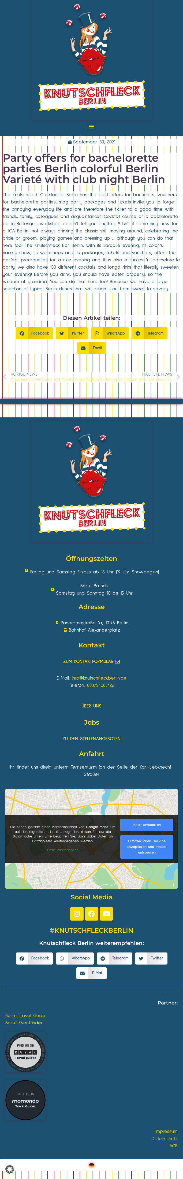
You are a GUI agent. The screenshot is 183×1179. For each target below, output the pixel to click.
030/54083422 (100, 685)
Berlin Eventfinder (24, 1023)
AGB (173, 1146)
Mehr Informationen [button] (63, 850)
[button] (91, 126)
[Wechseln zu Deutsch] (92, 1165)
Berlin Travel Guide (25, 1015)
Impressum (166, 1131)
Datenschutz (165, 1138)
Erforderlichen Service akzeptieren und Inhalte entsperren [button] (146, 846)
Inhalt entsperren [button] (147, 825)
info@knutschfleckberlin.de (99, 678)
